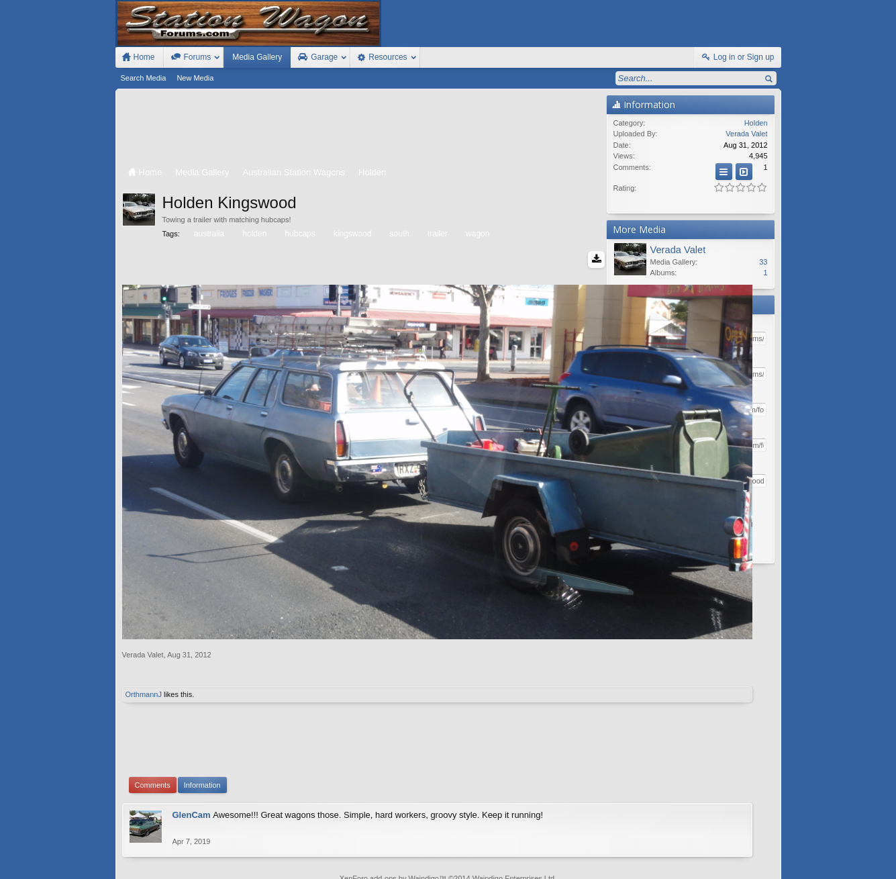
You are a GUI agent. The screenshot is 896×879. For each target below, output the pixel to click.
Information (202, 699)
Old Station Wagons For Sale (514, 854)
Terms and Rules (649, 867)
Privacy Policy (707, 867)
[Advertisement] (361, 129)
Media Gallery (257, 57)
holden (253, 234)
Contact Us (675, 854)
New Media (195, 78)
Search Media (143, 78)
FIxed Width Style (148, 854)
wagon (476, 234)
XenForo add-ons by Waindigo (389, 792)
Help (711, 854)
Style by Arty (756, 867)
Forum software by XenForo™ (212, 867)
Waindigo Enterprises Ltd (513, 792)
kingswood (352, 234)
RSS (773, 854)
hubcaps (299, 234)
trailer (437, 234)
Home (734, 854)
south (398, 234)
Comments (152, 699)
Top (753, 854)
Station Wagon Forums (609, 854)
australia (208, 234)
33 (763, 262)
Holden (756, 123)
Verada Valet (143, 569)
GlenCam (191, 729)
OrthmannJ (144, 608)
